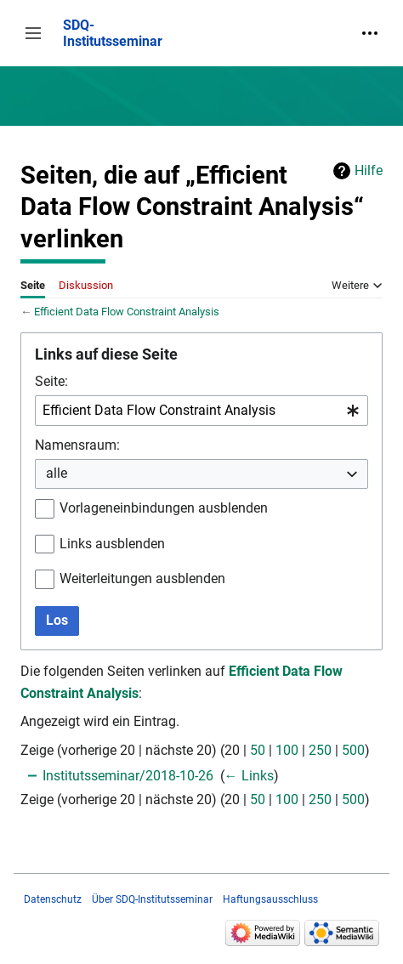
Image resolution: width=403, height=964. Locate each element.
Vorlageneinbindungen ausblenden (164, 508)
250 (320, 750)
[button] (33, 33)
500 (353, 750)
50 (257, 750)
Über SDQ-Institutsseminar (152, 899)
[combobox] (201, 411)
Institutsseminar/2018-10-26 (128, 776)
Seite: (51, 381)
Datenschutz (53, 899)
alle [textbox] (56, 473)
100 (286, 750)
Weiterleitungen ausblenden (142, 578)
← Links (249, 776)
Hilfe (369, 170)
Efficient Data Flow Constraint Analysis (126, 311)
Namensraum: (77, 445)
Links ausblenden (112, 544)
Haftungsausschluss (270, 899)
